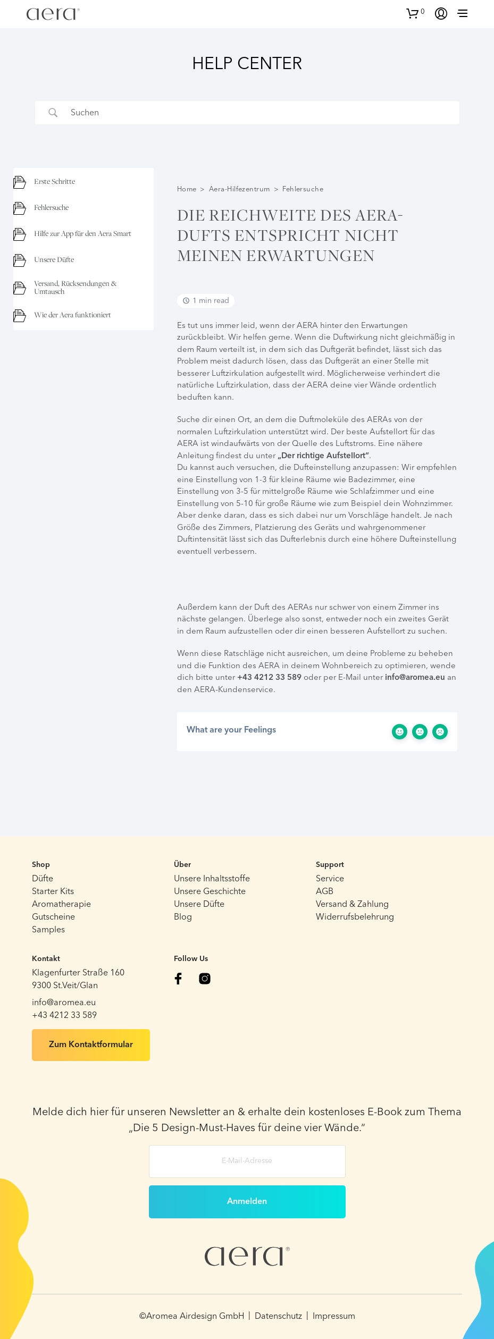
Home (187, 189)
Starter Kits (53, 892)
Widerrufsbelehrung (355, 917)
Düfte (42, 879)
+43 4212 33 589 (269, 678)
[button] (415, 12)
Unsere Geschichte (210, 892)
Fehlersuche (302, 189)
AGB (324, 892)
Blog (183, 917)
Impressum (334, 1316)
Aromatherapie (61, 904)
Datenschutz (278, 1316)
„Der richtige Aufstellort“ (323, 456)
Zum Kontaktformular (91, 1045)
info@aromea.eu (415, 678)
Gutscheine (53, 917)
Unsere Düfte (199, 904)
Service (330, 879)
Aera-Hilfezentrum (239, 189)
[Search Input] (260, 112)
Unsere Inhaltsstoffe (212, 879)
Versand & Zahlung (352, 904)
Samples (48, 930)
